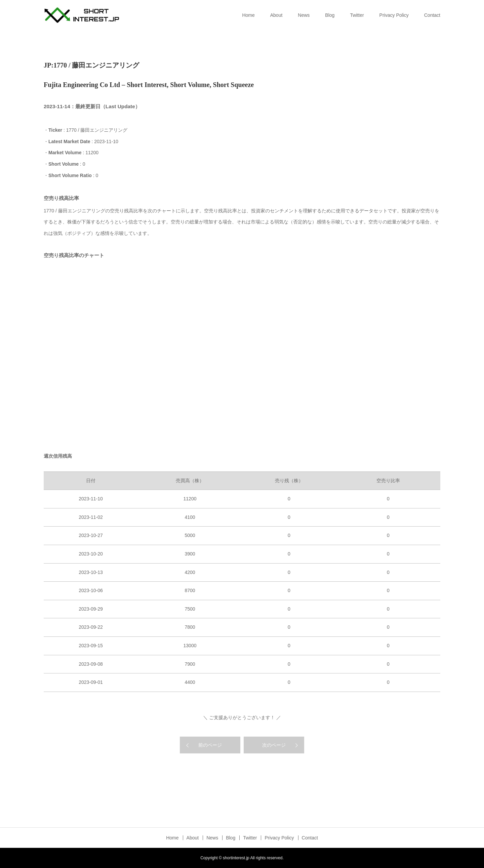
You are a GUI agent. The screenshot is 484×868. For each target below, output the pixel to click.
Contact (432, 15)
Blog (329, 15)
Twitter (357, 15)
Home (248, 15)
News (304, 15)
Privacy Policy (394, 15)
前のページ (210, 745)
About (276, 15)
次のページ (274, 745)
